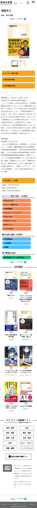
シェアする (19, 19)
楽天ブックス (8, 224)
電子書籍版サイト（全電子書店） (14, 257)
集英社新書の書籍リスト (18, 456)
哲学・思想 (10, 433)
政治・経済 (10, 428)
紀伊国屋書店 (8, 208)
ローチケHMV (8, 228)
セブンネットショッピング (12, 212)
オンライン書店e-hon (11, 204)
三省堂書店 (7, 243)
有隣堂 (6, 247)
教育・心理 (10, 438)
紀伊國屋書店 (8, 239)
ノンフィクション (27, 448)
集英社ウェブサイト (6, 504)
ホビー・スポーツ (27, 443)
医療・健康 (10, 448)
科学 (10, 443)
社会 (26, 428)
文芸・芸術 (27, 438)
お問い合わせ (32, 504)
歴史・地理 (27, 433)
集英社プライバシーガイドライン (20, 504)
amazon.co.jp (8, 200)
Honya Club (8, 216)
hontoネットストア (10, 220)
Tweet (12, 19)
